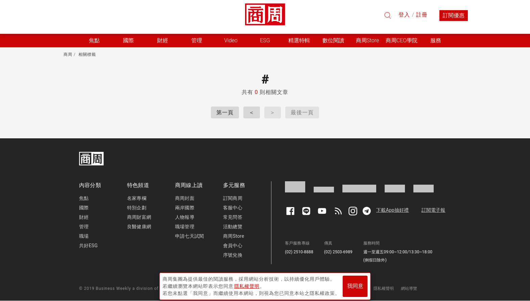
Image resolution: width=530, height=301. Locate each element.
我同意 (355, 284)
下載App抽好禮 (392, 210)
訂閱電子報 (433, 210)
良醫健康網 (139, 226)
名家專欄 (136, 198)
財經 (84, 217)
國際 (84, 207)
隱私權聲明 (384, 288)
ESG (265, 40)
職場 (84, 236)
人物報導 (184, 217)
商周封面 (184, 198)
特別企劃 (136, 207)
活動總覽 (232, 226)
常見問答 (232, 217)
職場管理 (184, 226)
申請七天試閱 (189, 236)
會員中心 (232, 245)
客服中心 (232, 207)
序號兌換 (232, 255)
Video (231, 40)
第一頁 (225, 112)
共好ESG (88, 245)
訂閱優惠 (453, 15)
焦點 (84, 198)
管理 (84, 226)
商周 (68, 54)
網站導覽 (409, 288)
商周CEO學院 (401, 40)
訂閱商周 (232, 198)
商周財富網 (139, 217)
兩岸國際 (184, 207)
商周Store (367, 40)
